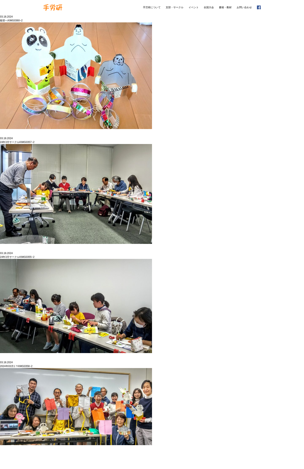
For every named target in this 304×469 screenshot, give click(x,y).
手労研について (152, 7)
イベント (194, 7)
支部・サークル (174, 7)
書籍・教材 (225, 7)
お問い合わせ (244, 7)
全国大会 (209, 7)
